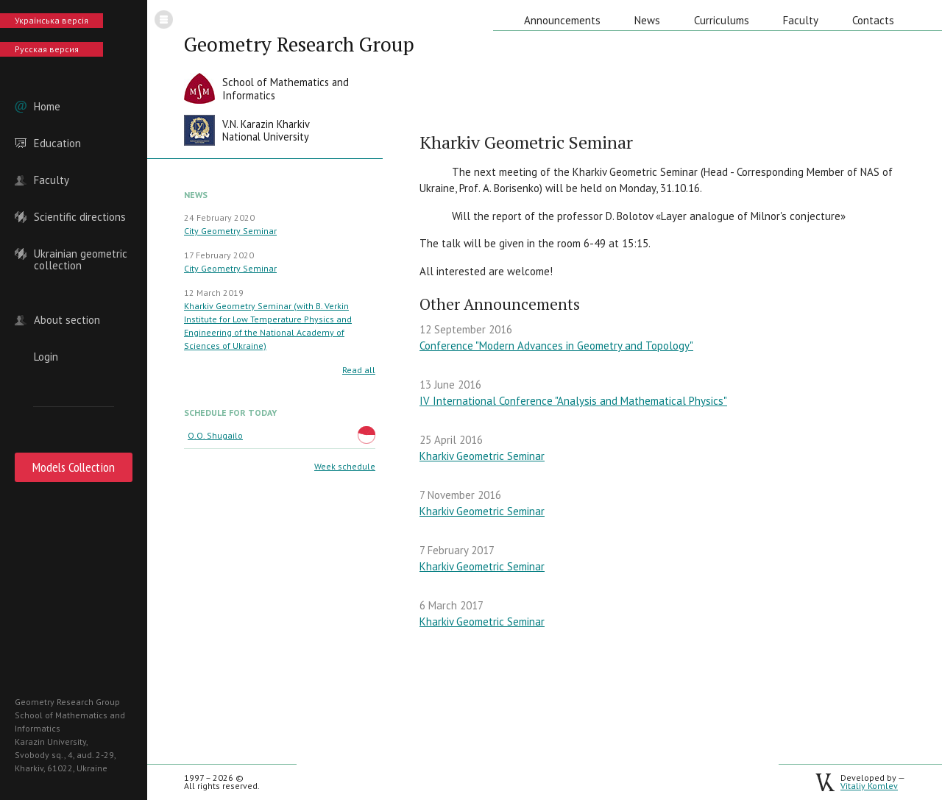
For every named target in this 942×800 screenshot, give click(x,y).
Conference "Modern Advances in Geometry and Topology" (556, 346)
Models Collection (73, 467)
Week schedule (344, 466)
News (647, 20)
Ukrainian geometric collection (80, 254)
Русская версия (47, 48)
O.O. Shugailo (215, 435)
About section (67, 320)
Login (46, 357)
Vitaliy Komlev (869, 785)
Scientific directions (80, 217)
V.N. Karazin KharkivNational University (266, 131)
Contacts (873, 20)
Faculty (51, 180)
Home (47, 107)
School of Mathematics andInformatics (285, 89)
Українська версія (51, 20)
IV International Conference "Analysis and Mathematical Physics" (573, 401)
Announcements (562, 20)
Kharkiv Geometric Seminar (482, 456)
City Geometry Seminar (230, 230)
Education (57, 143)
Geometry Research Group (299, 44)
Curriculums (721, 20)
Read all (358, 369)
